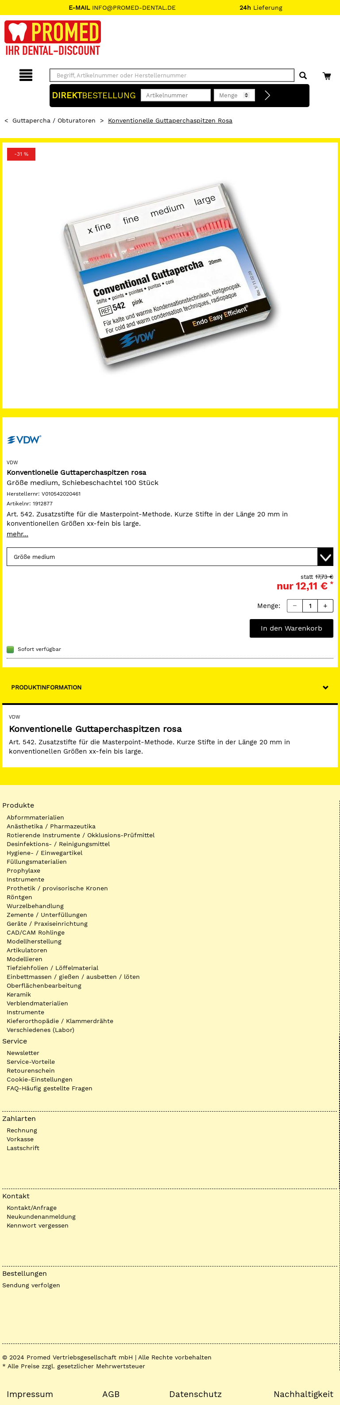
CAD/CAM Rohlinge (36, 932)
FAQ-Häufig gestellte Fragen (50, 1088)
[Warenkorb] (327, 73)
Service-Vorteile (31, 1061)
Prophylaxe (23, 870)
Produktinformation (46, 687)
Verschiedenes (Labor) (40, 1029)
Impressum (30, 1394)
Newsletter (23, 1052)
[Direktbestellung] (267, 95)
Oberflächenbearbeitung (44, 985)
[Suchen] (303, 76)
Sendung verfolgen (31, 1285)
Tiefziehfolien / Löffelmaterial (52, 967)
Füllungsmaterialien (37, 861)
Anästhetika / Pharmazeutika (51, 826)
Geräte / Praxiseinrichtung (47, 923)
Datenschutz (195, 1394)
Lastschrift (23, 1147)
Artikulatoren (27, 950)
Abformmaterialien (35, 817)
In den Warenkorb (291, 628)
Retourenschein (31, 1070)
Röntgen (19, 897)
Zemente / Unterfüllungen (47, 914)
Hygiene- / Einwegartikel (44, 852)
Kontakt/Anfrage (32, 1207)
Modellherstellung (34, 941)
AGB (111, 1394)
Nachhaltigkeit (303, 1394)
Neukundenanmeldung (41, 1216)
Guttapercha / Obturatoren (54, 120)
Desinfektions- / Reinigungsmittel (58, 843)
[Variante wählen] (170, 556)
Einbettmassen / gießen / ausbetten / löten (73, 976)
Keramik (19, 994)
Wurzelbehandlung (35, 905)
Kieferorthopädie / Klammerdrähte (60, 1020)
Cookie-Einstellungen (40, 1079)
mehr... (17, 534)
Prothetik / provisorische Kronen (57, 888)
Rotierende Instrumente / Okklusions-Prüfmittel (81, 835)
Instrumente (25, 879)
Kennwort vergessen (38, 1225)
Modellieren (24, 958)
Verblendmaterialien (37, 1003)
